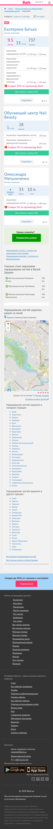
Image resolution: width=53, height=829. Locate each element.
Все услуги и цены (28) (26, 212)
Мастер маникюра (20, 610)
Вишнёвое (16, 429)
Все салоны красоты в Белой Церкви (22, 560)
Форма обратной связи (21, 756)
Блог (13, 711)
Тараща (15, 446)
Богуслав (16, 463)
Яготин (15, 451)
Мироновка (17, 437)
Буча (14, 423)
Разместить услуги (26, 237)
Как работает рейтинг (20, 700)
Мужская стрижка (19, 631)
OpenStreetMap (38, 390)
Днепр (14, 507)
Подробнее (26, 100)
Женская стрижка (19, 635)
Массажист (17, 603)
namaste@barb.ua (18, 752)
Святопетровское (19, 465)
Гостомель (16, 457)
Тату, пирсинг (18, 660)
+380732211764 (21, 759)
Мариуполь (17, 549)
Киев (14, 412)
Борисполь (16, 414)
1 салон (15, 16)
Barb (26, 2)
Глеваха (15, 477)
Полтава (15, 526)
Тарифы (14, 690)
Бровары (16, 420)
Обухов (15, 440)
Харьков (15, 504)
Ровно (14, 538)
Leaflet (27, 390)
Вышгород (16, 431)
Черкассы (16, 529)
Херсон (15, 524)
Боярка (15, 417)
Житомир (16, 532)
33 (18, 43)
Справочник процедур (20, 715)
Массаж (15, 656)
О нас (13, 683)
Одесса (15, 501)
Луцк (14, 546)
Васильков (16, 426)
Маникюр (16, 663)
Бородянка (16, 468)
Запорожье (16, 512)
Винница (15, 521)
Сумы (14, 535)
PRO (6, 23)
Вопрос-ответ (16, 708)
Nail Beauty (25, 115)
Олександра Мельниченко (26, 177)
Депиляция (17, 653)
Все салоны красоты (21, 624)
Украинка (16, 448)
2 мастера (25, 16)
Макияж (15, 646)
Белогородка (17, 454)
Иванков (15, 474)
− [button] (8, 328)
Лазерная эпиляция (20, 649)
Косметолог (18, 600)
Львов (14, 509)
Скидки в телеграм (19, 732)
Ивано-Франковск (20, 541)
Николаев (16, 518)
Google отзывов (42, 395)
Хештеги (14, 725)
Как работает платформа (21, 686)
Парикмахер (18, 607)
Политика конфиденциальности (24, 693)
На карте (39, 16)
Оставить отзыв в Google (37, 399)
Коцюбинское (18, 460)
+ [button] (8, 324)
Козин (14, 485)
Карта (13, 729)
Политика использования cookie (24, 704)
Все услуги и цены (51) (26, 91)
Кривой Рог (17, 515)
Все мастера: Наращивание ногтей (21, 556)
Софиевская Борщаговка (22, 482)
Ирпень (15, 434)
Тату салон (17, 621)
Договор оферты (18, 697)
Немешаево (17, 480)
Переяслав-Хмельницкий (22, 443)
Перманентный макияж (22, 642)
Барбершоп (18, 617)
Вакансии (15, 722)
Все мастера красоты (21, 628)
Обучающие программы (21, 718)
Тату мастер (18, 614)
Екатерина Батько (26, 30)
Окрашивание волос (21, 639)
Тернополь (16, 543)
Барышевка (17, 471)
